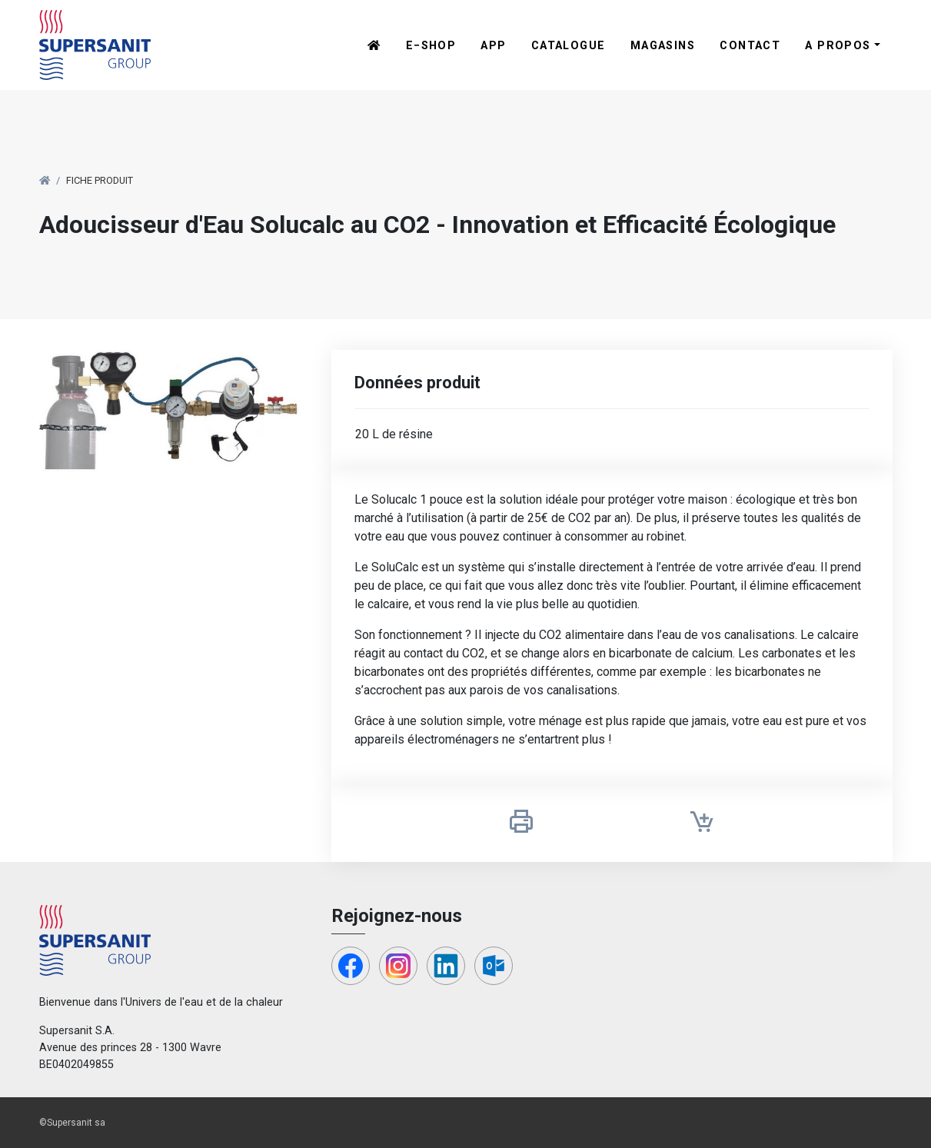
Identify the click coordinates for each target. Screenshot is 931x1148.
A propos (838, 45)
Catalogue (568, 45)
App (493, 45)
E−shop (431, 45)
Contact (750, 45)
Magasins (663, 45)
